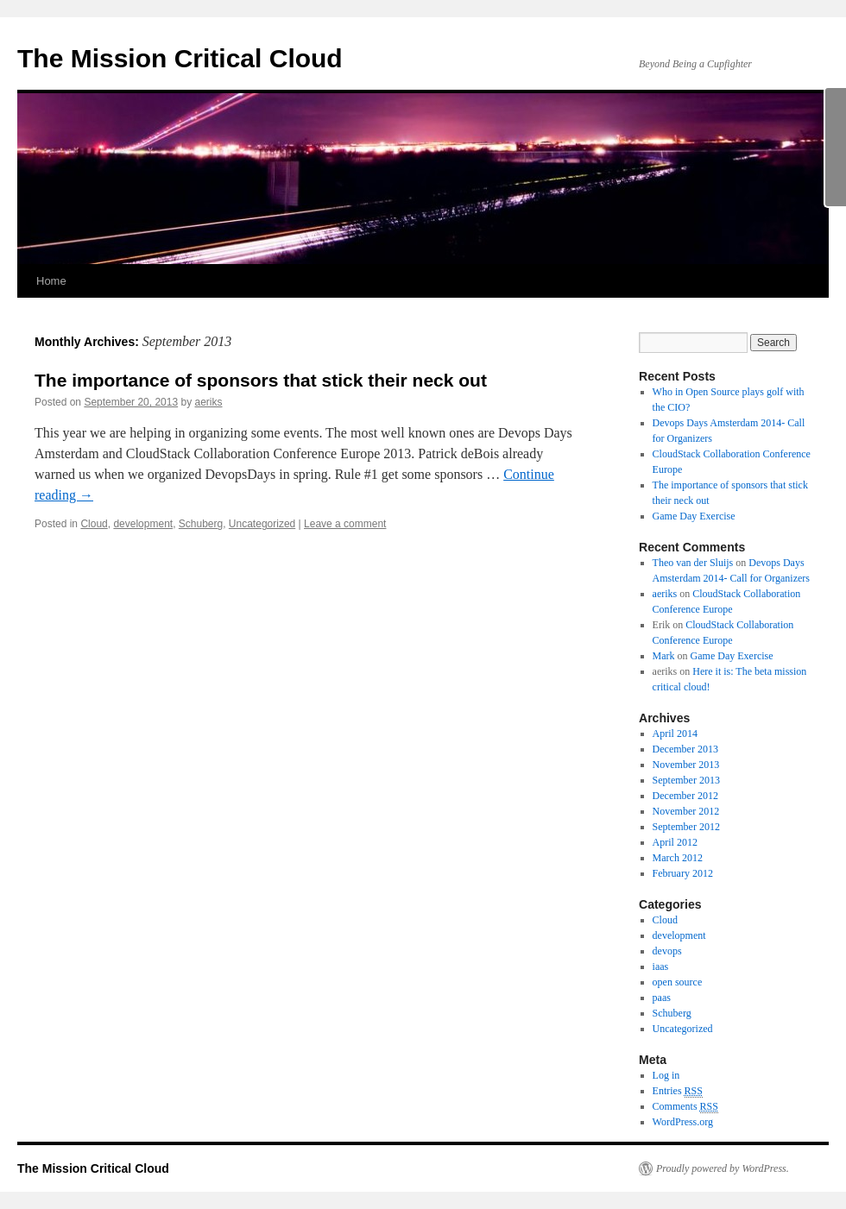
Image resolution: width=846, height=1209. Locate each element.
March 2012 (678, 858)
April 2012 (675, 842)
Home (51, 280)
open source (678, 982)
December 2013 (685, 749)
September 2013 (686, 780)
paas (662, 998)
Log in (666, 1075)
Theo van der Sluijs (693, 563)
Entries (678, 1091)
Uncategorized (262, 524)
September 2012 (686, 827)
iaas (661, 966)
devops (667, 951)
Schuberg (201, 524)
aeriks (209, 402)
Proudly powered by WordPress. (722, 1168)
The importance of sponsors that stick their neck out (261, 380)
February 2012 (683, 873)
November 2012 (686, 811)
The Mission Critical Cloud (180, 58)
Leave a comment (345, 524)
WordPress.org (683, 1122)
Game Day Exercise (694, 516)
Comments (685, 1106)
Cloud (93, 524)
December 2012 (685, 796)
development (143, 524)
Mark (664, 656)
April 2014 (675, 733)
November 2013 (686, 765)
